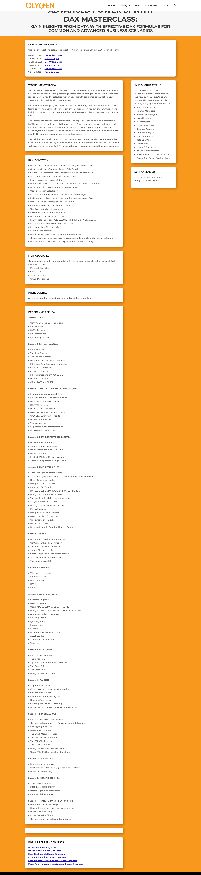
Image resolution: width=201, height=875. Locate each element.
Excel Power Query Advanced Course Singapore (52, 860)
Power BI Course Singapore (42, 847)
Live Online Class (53, 55)
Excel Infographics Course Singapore (47, 857)
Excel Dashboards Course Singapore (46, 854)
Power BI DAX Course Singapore (44, 850)
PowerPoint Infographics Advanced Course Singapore (55, 864)
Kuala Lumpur (52, 58)
